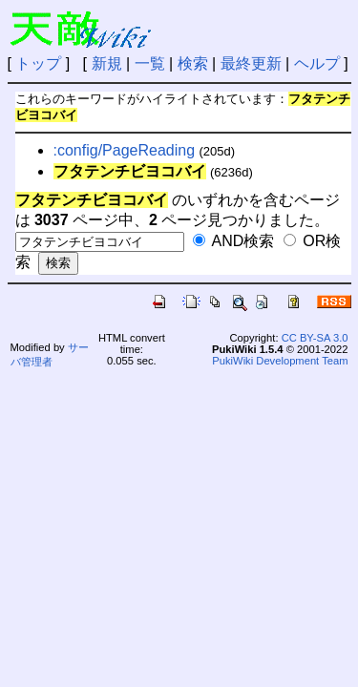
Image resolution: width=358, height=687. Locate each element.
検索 (193, 63)
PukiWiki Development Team (279, 360)
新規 (107, 63)
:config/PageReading (124, 150)
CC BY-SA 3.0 (315, 338)
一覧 (150, 63)
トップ (38, 63)
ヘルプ (317, 63)
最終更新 (251, 63)
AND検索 (233, 241)
